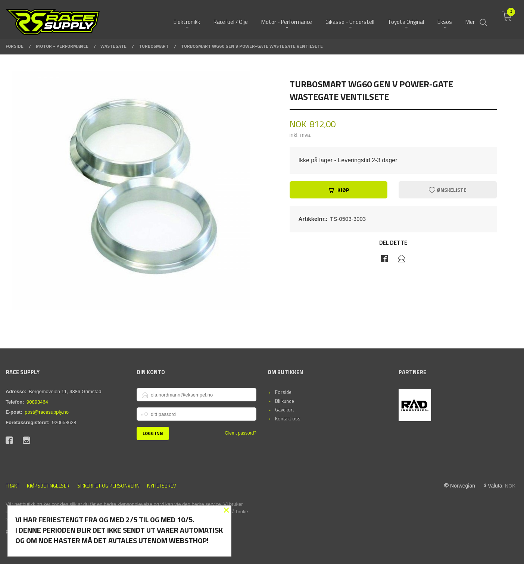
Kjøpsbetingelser (48, 485)
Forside (283, 392)
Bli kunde (284, 401)
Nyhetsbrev (161, 485)
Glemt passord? (240, 433)
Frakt (12, 485)
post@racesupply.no (47, 412)
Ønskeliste (448, 190)
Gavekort (284, 409)
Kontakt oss (287, 418)
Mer (470, 19)
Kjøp (338, 190)
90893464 (37, 402)
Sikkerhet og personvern (108, 485)
